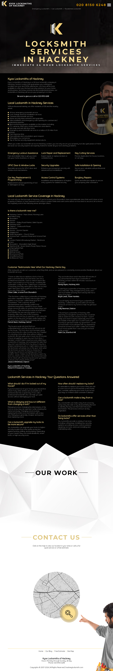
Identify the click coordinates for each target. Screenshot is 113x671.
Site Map (70, 651)
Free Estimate (59, 651)
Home (41, 651)
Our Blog (48, 651)
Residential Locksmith (73, 9)
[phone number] (91, 5)
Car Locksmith (56, 9)
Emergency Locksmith (40, 9)
